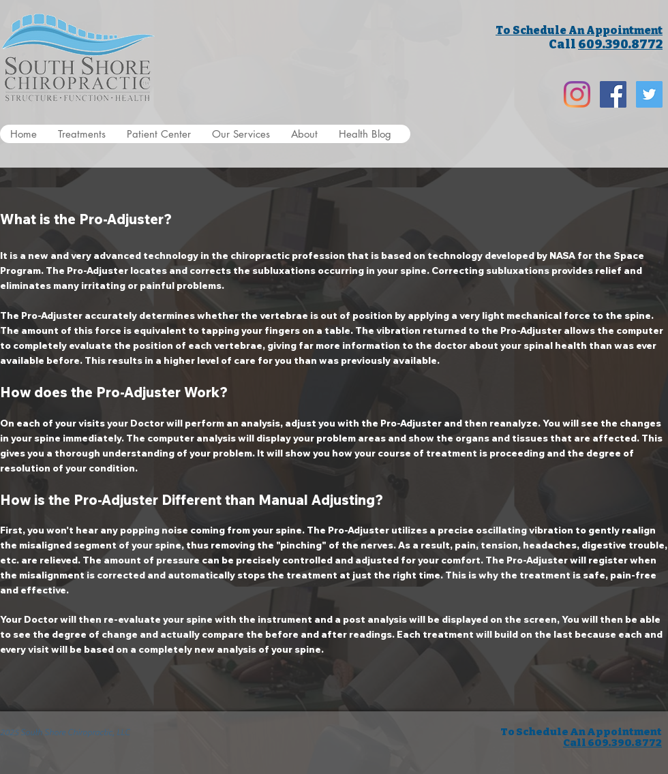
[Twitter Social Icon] (649, 94)
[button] (81, 134)
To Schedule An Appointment (579, 30)
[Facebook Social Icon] (613, 94)
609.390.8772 (620, 44)
